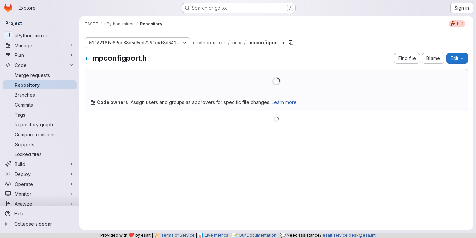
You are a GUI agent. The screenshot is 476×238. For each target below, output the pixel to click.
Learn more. (285, 102)
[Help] (40, 213)
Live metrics (216, 235)
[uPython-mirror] (40, 35)
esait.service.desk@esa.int (349, 235)
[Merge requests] (40, 75)
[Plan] (40, 55)
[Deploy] (40, 174)
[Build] (40, 164)
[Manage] (40, 45)
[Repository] (40, 84)
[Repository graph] (40, 124)
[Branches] (40, 94)
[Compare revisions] (40, 134)
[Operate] (40, 183)
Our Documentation (257, 235)
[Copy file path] (291, 42)
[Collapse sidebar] (40, 224)
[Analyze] (40, 203)
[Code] (40, 65)
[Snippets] (40, 144)
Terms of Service (178, 235)
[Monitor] (40, 193)
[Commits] (40, 104)
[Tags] (40, 114)
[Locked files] (40, 154)
